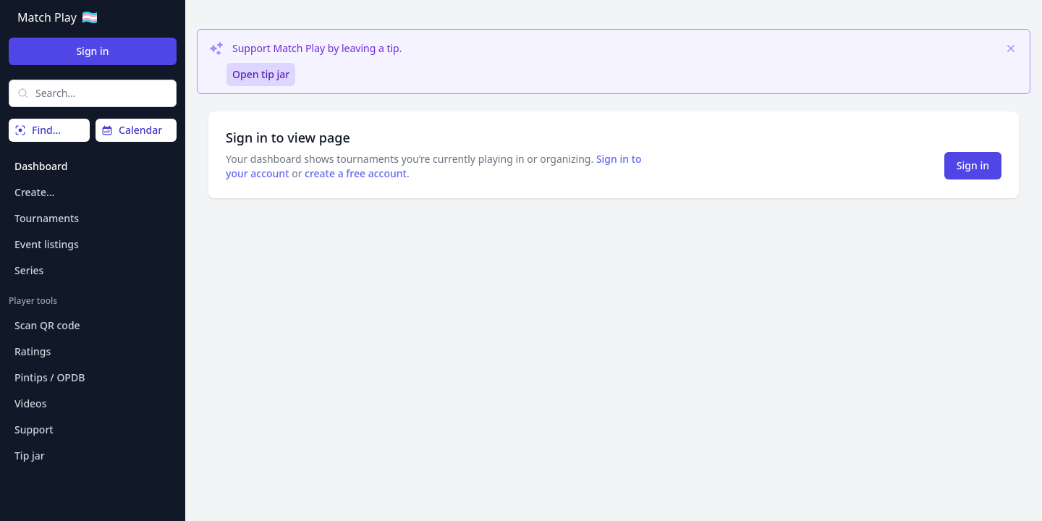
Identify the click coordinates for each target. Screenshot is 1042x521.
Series (28, 270)
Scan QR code (47, 325)
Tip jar (29, 455)
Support (34, 429)
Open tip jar (260, 74)
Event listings (46, 244)
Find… (37, 130)
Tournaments (46, 218)
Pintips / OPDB (49, 377)
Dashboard (40, 166)
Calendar (131, 130)
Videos (30, 403)
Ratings (32, 351)
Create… (34, 192)
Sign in (92, 51)
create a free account (356, 173)
